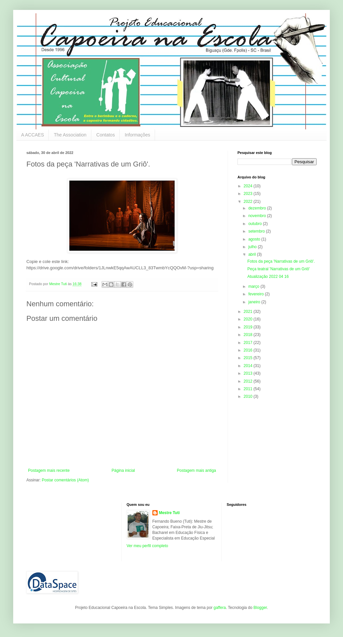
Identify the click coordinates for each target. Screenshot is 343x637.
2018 (249, 334)
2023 (249, 193)
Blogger (260, 607)
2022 (249, 201)
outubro (255, 223)
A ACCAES (32, 134)
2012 (249, 381)
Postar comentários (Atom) (65, 480)
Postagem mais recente (49, 470)
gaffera (219, 607)
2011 (249, 389)
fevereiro (256, 294)
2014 (249, 365)
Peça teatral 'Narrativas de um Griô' (278, 269)
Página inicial (123, 470)
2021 (249, 311)
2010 (249, 396)
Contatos (105, 134)
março (254, 286)
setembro (257, 231)
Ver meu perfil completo (147, 545)
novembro (257, 215)
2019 (249, 327)
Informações (137, 134)
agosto (254, 239)
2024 (249, 186)
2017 (249, 342)
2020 (249, 319)
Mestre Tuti (169, 512)
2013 (249, 373)
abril (252, 254)
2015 (249, 358)
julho (253, 246)
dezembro (257, 208)
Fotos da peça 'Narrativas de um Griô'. (281, 261)
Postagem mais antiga (196, 470)
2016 (249, 350)
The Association (70, 134)
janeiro (254, 302)
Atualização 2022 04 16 (268, 276)
